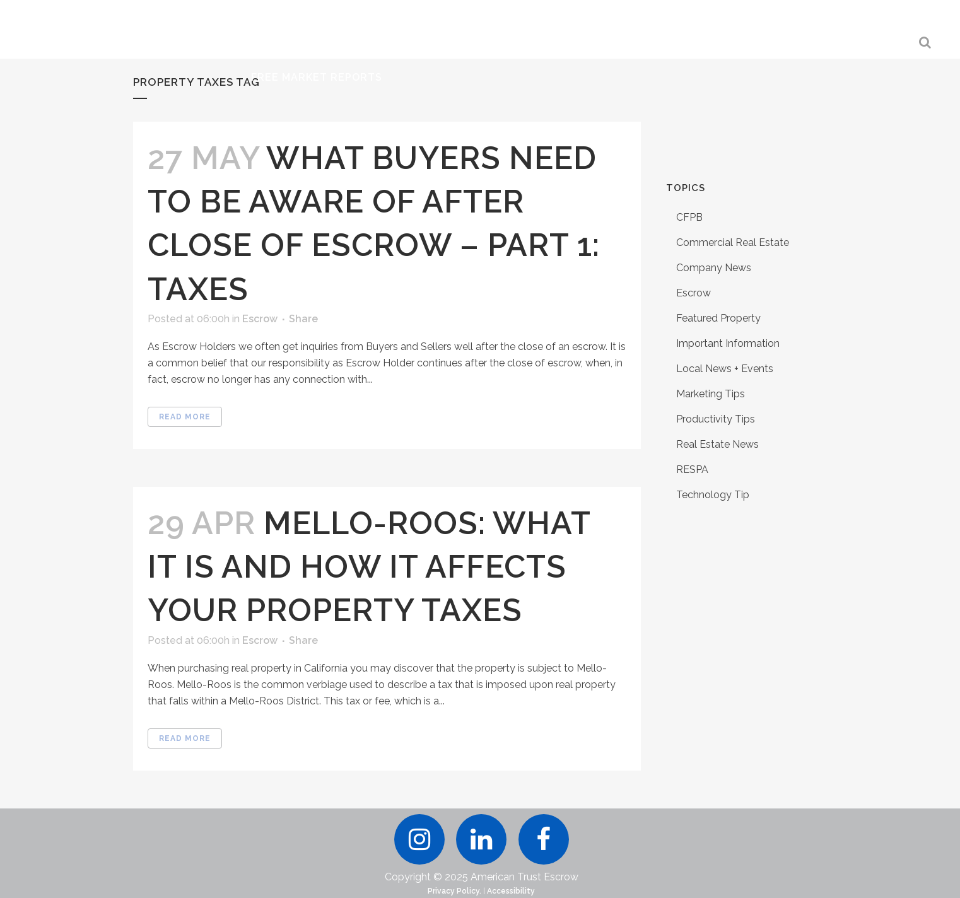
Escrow (260, 319)
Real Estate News (717, 444)
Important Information (728, 343)
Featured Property (718, 318)
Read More (185, 416)
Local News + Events (724, 369)
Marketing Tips (710, 394)
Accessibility (511, 891)
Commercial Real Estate (732, 242)
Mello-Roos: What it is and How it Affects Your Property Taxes (369, 566)
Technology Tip (712, 495)
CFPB (689, 217)
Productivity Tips (715, 419)
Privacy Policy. (454, 891)
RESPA (692, 469)
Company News (713, 268)
